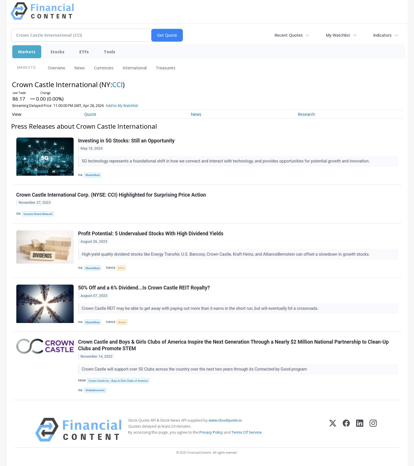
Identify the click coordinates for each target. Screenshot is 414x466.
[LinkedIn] (360, 429)
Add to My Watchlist (130, 105)
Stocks (57, 51)
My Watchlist (338, 35)
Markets (27, 51)
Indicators (382, 35)
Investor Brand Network (37, 214)
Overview (56, 68)
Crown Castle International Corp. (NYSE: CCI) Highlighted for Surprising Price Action (111, 195)
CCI (117, 84)
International (135, 68)
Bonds (122, 322)
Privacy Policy (211, 432)
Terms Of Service (246, 432)
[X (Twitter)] (333, 429)
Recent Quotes (288, 35)
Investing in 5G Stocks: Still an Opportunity (126, 141)
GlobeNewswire (95, 390)
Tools (109, 51)
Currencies (103, 68)
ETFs (84, 51)
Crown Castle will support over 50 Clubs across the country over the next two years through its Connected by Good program (195, 369)
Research (306, 114)
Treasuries (165, 68)
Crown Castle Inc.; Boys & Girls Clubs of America (118, 380)
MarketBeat (92, 175)
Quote (90, 114)
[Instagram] (373, 429)
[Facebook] (346, 429)
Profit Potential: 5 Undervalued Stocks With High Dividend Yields (150, 233)
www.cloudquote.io (225, 420)
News (79, 68)
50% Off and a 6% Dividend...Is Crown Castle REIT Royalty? (144, 288)
